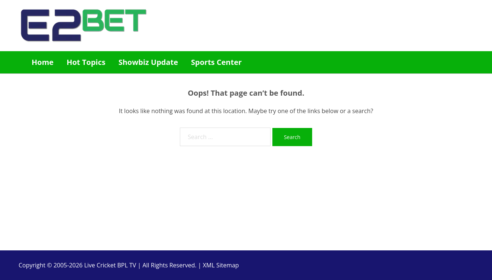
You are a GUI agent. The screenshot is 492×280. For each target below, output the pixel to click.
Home (43, 62)
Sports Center (216, 62)
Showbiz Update (148, 62)
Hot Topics (86, 62)
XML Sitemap (221, 265)
